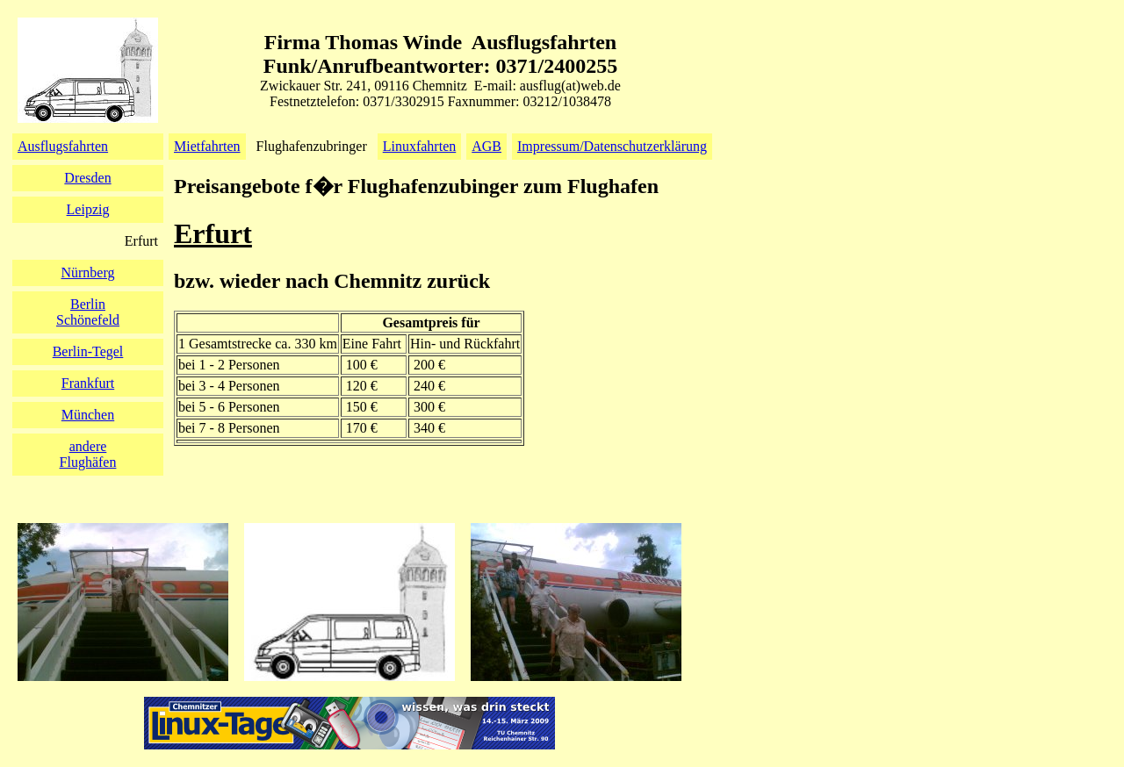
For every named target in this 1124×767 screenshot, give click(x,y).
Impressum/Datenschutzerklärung (612, 146)
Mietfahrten (207, 146)
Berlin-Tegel (88, 351)
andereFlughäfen (88, 454)
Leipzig (88, 209)
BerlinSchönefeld (87, 312)
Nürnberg (87, 272)
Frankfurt (87, 383)
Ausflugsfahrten (63, 146)
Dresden (87, 177)
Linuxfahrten (420, 146)
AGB (486, 146)
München (87, 414)
